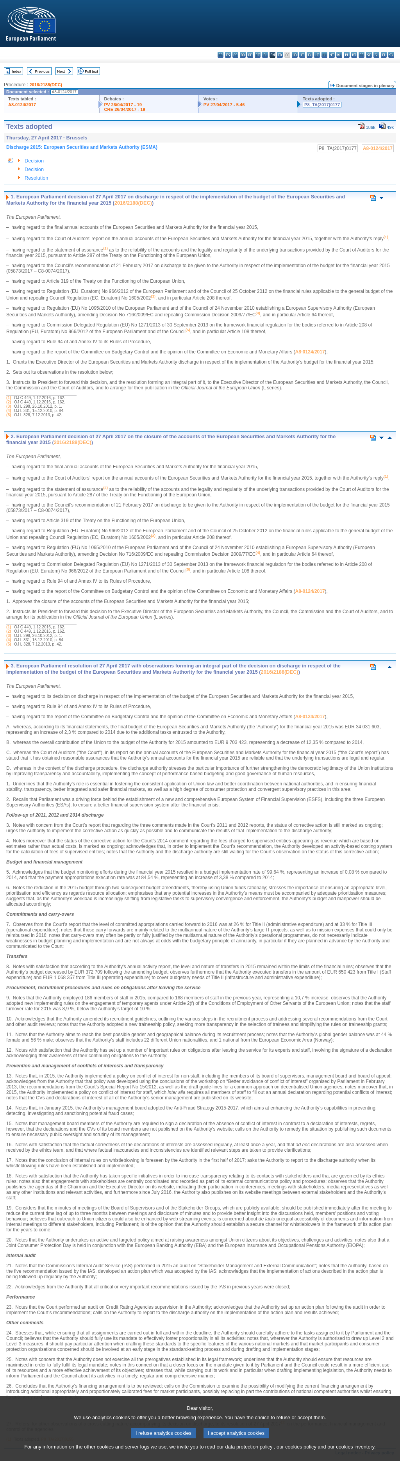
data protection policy (248, 1455)
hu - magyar (324, 55)
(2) (8, 402)
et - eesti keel (258, 55)
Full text (91, 71)
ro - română (361, 55)
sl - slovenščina (376, 55)
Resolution (36, 178)
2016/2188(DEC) (45, 84)
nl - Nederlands (339, 55)
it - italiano (302, 55)
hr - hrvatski (295, 55)
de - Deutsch (250, 55)
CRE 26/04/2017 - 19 (124, 109)
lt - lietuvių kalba (317, 55)
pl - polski (347, 55)
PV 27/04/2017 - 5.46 (224, 104)
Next (61, 71)
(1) (8, 398)
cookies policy (300, 1455)
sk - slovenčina (369, 55)
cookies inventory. (355, 1455)
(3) (8, 406)
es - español (228, 55)
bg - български (220, 55)
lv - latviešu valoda (309, 55)
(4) (8, 411)
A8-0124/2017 (22, 104)
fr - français (280, 55)
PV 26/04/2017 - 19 (123, 104)
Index (16, 71)
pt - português (354, 55)
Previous (42, 71)
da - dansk (243, 55)
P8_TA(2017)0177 (322, 104)
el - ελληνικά (265, 55)
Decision (34, 161)
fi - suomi (384, 55)
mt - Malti (332, 55)
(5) (8, 415)
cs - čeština (235, 55)
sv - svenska (391, 55)
